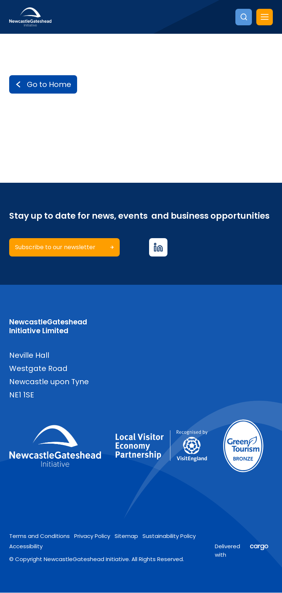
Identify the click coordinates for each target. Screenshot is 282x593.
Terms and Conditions (39, 536)
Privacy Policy (92, 536)
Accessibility (26, 546)
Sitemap (126, 536)
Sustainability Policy (169, 536)
